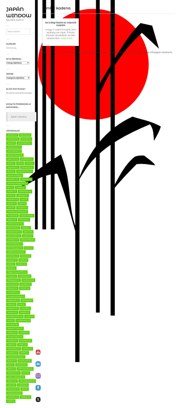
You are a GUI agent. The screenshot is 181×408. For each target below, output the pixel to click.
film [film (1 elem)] (10, 187)
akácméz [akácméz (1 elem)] (25, 135)
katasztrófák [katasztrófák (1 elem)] (27, 240)
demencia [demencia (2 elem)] (27, 167)
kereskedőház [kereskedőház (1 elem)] (15, 244)
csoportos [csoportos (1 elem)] (13, 167)
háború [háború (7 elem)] (12, 219)
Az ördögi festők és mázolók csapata (60, 24)
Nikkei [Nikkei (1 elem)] (11, 304)
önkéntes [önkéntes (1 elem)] (13, 397)
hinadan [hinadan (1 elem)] (22, 208)
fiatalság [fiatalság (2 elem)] (26, 179)
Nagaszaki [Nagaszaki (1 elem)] (13, 300)
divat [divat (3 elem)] (11, 171)
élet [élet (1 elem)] (24, 389)
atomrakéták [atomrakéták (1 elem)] (14, 151)
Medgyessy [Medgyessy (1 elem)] (13, 280)
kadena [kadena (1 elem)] (27, 236)
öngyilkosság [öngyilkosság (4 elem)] (14, 393)
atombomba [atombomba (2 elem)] (14, 147)
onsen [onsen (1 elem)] (29, 316)
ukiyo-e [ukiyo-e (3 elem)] (12, 381)
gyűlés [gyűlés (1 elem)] (11, 203)
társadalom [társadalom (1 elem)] (13, 373)
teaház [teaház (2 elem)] (12, 361)
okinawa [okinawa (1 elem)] (12, 312)
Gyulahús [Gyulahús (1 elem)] (13, 199)
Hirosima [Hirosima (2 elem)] (12, 216)
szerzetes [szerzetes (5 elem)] (25, 340)
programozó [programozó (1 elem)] (23, 320)
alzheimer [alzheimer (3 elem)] (13, 139)
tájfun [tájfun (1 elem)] (11, 369)
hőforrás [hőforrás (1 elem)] (23, 219)
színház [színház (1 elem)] (27, 349)
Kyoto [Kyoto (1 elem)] (23, 260)
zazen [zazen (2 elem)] (11, 385)
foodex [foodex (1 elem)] (20, 187)
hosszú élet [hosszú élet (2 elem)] (27, 216)
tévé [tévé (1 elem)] (26, 373)
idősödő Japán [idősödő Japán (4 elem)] (15, 224)
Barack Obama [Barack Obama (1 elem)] (15, 155)
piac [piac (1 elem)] (10, 320)
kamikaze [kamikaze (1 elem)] (13, 240)
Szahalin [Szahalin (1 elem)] (12, 340)
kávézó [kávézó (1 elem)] (21, 264)
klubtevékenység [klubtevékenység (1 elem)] (16, 252)
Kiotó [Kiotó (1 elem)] (28, 248)
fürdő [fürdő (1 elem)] (11, 195)
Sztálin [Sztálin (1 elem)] (22, 345)
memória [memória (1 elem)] (12, 284)
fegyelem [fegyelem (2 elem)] (13, 179)
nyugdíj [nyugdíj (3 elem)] (25, 308)
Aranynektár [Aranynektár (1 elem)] (24, 143)
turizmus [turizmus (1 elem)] (21, 365)
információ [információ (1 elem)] (13, 228)
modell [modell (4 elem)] (24, 288)
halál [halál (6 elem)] (11, 208)
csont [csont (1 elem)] (29, 163)
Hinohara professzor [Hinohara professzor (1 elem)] (17, 211)
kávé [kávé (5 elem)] (11, 264)
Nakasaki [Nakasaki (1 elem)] (27, 300)
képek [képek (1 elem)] (11, 268)
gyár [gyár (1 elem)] (24, 199)
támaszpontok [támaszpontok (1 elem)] (25, 369)
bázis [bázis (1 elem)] (11, 163)
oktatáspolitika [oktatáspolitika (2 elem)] (15, 316)
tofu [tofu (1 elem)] (10, 365)
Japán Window (19, 12)
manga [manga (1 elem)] (12, 276)
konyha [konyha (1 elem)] (25, 256)
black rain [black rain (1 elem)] (13, 159)
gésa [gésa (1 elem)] (22, 203)
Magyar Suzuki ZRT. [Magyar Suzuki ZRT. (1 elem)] (17, 272)
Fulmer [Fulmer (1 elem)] (12, 191)
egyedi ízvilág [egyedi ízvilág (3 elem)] (15, 175)
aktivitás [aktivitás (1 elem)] (12, 135)
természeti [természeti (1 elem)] (24, 361)
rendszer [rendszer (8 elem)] (12, 324)
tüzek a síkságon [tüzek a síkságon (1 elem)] (16, 377)
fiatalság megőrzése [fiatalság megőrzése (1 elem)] (17, 183)
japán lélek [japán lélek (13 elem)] (14, 236)
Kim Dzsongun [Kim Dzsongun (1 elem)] (15, 248)
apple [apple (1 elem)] (11, 143)
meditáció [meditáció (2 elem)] (28, 280)
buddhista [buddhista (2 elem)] (26, 159)
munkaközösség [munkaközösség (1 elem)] (15, 296)
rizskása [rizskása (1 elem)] (12, 332)
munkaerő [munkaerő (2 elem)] (13, 292)
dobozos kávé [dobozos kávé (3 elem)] (25, 171)
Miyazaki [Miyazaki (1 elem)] (12, 288)
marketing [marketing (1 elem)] (24, 276)
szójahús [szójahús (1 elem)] (12, 353)
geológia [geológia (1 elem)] (22, 195)
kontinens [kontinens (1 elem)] (13, 256)
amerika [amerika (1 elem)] (26, 139)
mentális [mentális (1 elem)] (25, 284)
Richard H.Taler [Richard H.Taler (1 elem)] (15, 328)
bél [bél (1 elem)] (20, 163)
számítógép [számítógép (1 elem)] (14, 349)
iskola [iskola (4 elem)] (25, 228)
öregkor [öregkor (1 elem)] (25, 397)
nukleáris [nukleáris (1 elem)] (12, 308)
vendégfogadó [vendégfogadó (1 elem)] (27, 381)
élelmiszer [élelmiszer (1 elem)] (13, 389)
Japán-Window (19, 116)
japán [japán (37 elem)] (28, 232)
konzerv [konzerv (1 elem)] (12, 260)
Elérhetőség (11, 48)
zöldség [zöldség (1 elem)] (22, 385)
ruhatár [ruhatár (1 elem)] (24, 332)
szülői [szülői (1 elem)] (24, 353)
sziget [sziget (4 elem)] (11, 345)
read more (67, 38)
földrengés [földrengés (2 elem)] (25, 191)
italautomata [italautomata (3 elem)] (14, 232)
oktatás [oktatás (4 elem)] (24, 312)
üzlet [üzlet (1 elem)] (11, 401)
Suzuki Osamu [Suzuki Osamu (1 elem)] (15, 337)
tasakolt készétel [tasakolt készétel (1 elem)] (16, 357)
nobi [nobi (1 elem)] (21, 304)
